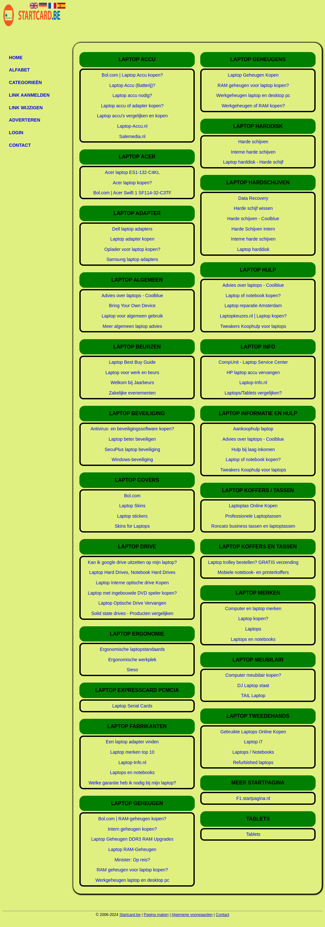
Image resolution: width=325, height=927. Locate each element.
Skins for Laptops (132, 526)
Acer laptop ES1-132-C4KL (132, 172)
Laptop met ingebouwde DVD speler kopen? (132, 593)
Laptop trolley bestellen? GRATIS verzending (253, 562)
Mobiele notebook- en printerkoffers (253, 572)
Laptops (253, 628)
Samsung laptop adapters (132, 259)
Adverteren (24, 120)
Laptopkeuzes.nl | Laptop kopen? (253, 315)
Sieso (132, 669)
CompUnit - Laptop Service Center (253, 362)
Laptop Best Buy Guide (132, 362)
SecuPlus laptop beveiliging (132, 449)
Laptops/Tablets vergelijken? (253, 392)
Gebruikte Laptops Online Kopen (253, 731)
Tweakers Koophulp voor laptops (253, 326)
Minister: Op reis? (132, 859)
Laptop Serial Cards (132, 705)
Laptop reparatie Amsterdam (253, 305)
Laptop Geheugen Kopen (253, 75)
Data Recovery (253, 198)
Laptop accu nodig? (132, 95)
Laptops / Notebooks (253, 752)
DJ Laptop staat (253, 685)
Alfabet (19, 69)
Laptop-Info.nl (132, 762)
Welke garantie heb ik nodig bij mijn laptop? (132, 782)
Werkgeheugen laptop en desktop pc (132, 880)
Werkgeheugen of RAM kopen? (253, 105)
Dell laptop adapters (132, 229)
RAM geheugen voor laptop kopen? (132, 869)
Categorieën (25, 82)
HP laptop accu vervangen (253, 372)
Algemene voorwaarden (192, 914)
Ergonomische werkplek (132, 659)
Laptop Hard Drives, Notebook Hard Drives (132, 572)
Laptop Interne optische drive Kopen (132, 582)
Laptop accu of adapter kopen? (132, 105)
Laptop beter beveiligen (132, 439)
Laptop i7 (253, 741)
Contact (20, 145)
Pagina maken (156, 914)
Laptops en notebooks (132, 772)
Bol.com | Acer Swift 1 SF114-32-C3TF (132, 192)
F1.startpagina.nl (253, 798)
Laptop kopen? (253, 618)
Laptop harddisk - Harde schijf (253, 162)
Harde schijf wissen (253, 208)
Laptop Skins (132, 505)
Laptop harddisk (253, 249)
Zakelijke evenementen (132, 392)
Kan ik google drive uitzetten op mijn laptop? (132, 562)
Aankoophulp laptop (253, 428)
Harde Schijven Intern (253, 229)
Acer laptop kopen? (132, 182)
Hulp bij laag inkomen (253, 449)
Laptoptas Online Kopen (253, 505)
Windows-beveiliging (132, 459)
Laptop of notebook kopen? (253, 295)
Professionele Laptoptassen (253, 516)
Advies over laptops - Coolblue (132, 295)
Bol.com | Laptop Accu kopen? (132, 75)
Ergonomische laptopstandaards (132, 649)
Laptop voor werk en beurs (132, 372)
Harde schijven (253, 141)
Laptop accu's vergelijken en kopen (132, 115)
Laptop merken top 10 (132, 752)
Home (16, 57)
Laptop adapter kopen (132, 239)
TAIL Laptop (253, 695)
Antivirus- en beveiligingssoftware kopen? (132, 428)
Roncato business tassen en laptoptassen (253, 526)
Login (16, 132)
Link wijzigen (26, 107)
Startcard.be (129, 914)
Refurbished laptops (253, 762)
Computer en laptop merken (253, 608)
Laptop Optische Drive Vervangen (132, 603)
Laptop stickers (132, 516)
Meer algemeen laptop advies (132, 326)
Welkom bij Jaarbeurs (132, 382)
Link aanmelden (29, 95)
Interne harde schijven (253, 152)
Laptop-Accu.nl (132, 126)
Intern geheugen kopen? (132, 829)
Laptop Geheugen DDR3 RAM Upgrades (132, 839)
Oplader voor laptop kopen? (132, 249)
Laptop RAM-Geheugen (132, 849)
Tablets (253, 834)
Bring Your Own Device (132, 305)
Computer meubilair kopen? (253, 675)
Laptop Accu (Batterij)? (132, 85)
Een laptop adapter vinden (132, 741)
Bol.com (132, 495)
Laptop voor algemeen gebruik (132, 315)
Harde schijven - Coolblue (253, 218)
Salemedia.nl (132, 136)
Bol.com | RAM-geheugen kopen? (132, 818)
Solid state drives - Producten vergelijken (132, 613)
